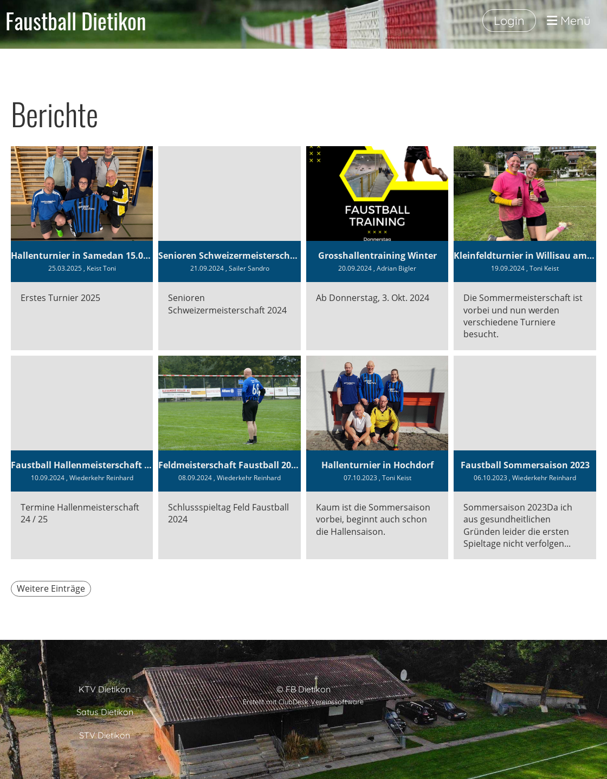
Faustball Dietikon (75, 20)
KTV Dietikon (105, 689)
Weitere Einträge (51, 588)
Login (509, 20)
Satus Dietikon (104, 711)
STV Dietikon (104, 735)
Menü (569, 20)
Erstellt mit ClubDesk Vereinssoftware (303, 701)
